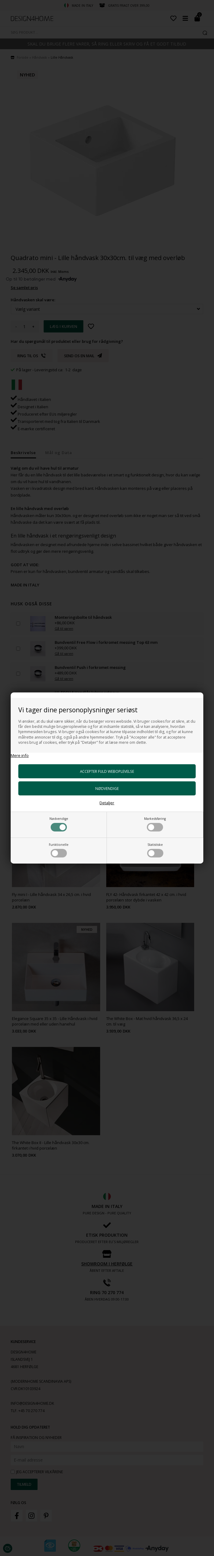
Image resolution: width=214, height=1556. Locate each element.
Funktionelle (58, 849)
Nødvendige (58, 824)
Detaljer (107, 803)
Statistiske (155, 849)
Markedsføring (155, 824)
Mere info (20, 755)
